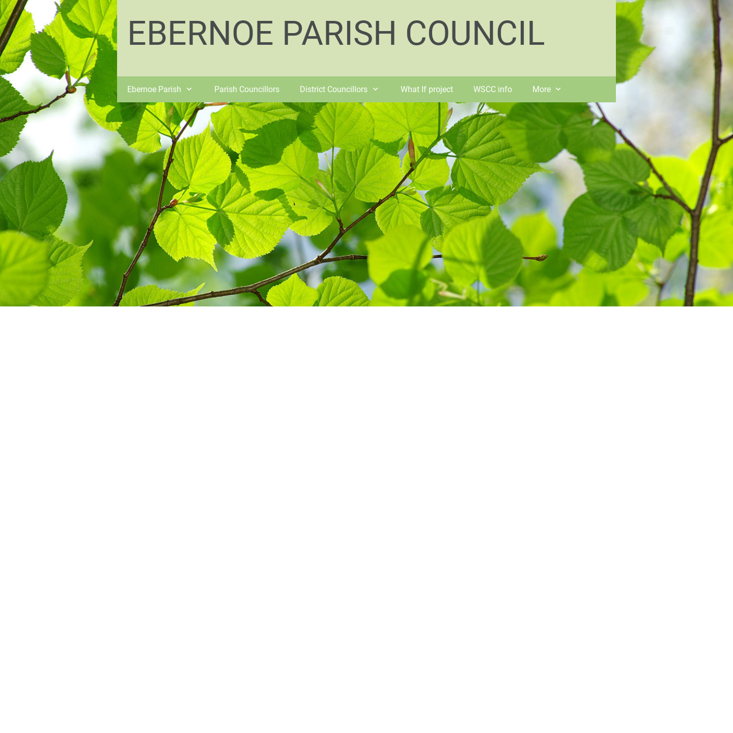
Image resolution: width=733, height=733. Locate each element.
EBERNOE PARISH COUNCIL (336, 33)
